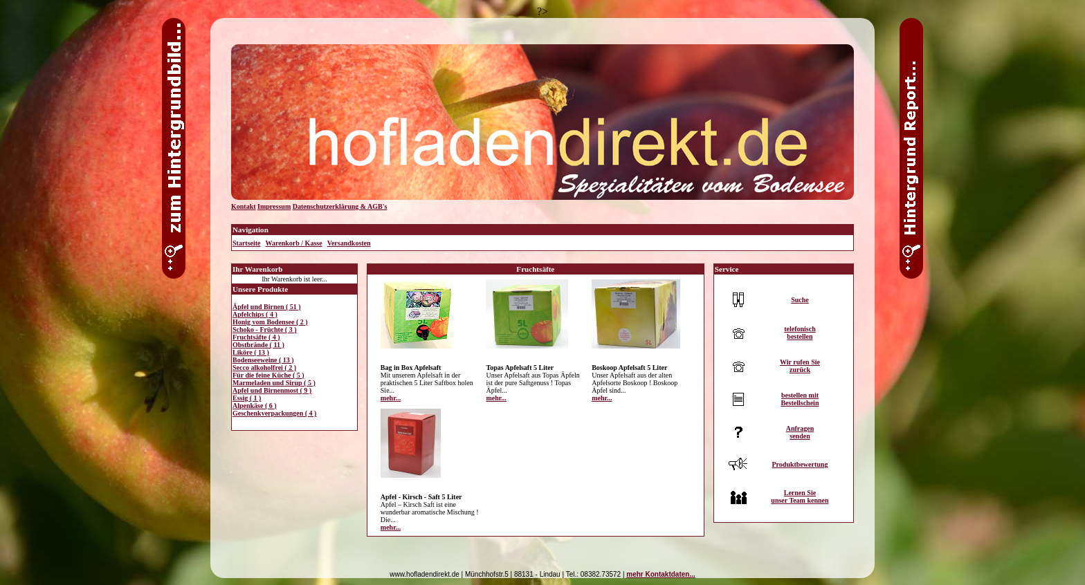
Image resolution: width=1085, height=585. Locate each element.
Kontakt (243, 206)
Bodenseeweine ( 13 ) (263, 360)
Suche (800, 300)
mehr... (391, 398)
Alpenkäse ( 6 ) (254, 405)
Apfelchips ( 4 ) (254, 314)
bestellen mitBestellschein (800, 399)
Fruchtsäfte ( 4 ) (256, 337)
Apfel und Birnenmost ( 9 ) (271, 390)
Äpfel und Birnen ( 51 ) (266, 306)
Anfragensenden (800, 432)
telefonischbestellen (800, 332)
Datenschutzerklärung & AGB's (340, 206)
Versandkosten (349, 243)
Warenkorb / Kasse (294, 243)
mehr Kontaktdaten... (660, 574)
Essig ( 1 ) (246, 398)
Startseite (246, 243)
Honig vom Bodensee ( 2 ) (270, 322)
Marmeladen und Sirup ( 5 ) (274, 383)
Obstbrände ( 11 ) (258, 345)
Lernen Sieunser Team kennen (799, 496)
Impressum (274, 206)
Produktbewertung (800, 464)
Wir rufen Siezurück (800, 365)
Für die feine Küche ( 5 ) (268, 375)
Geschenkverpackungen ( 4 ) (274, 413)
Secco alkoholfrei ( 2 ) (264, 367)
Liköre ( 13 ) (250, 352)
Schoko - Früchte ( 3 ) (264, 329)
